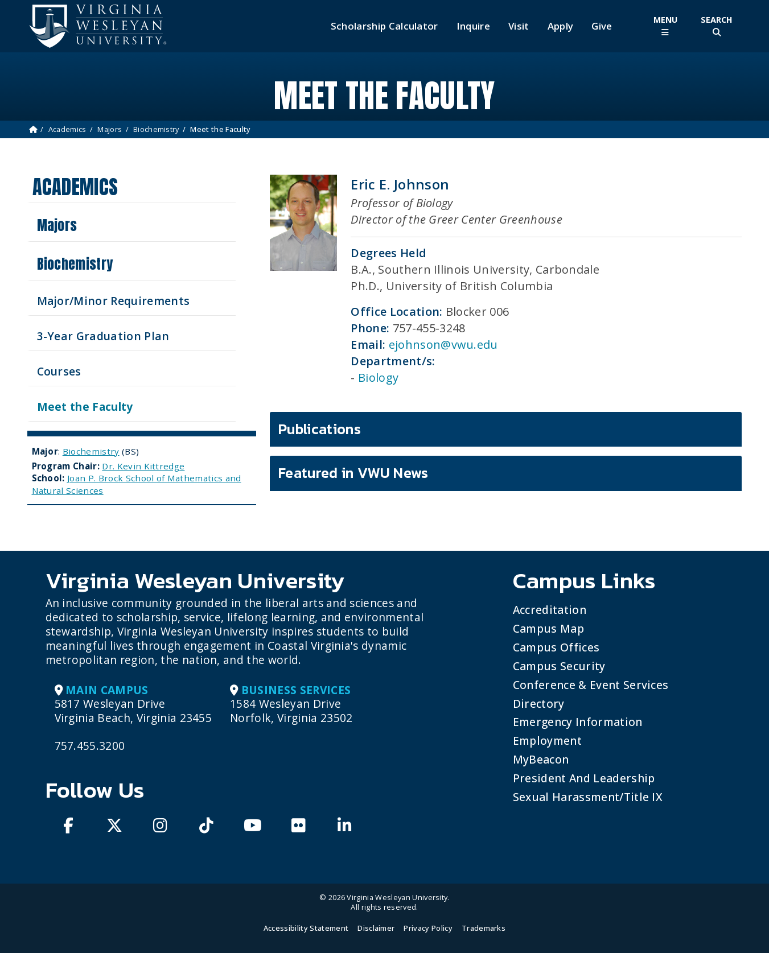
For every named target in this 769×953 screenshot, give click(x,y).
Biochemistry (156, 129)
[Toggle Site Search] (716, 26)
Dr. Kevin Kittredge (143, 466)
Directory (539, 703)
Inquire (473, 26)
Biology (378, 377)
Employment (547, 740)
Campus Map (548, 628)
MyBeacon (541, 759)
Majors (109, 129)
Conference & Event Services (591, 684)
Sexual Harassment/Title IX (588, 797)
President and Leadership (584, 778)
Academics (67, 129)
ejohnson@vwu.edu (443, 344)
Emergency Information (578, 721)
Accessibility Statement (306, 928)
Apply (561, 26)
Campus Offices (556, 647)
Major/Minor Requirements (113, 300)
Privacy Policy (428, 928)
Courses (59, 371)
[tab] (506, 429)
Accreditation (549, 609)
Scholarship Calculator (384, 26)
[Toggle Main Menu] (665, 26)
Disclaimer (375, 928)
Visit (518, 26)
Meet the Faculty (85, 406)
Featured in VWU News (353, 473)
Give (601, 26)
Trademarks (483, 928)
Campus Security (559, 666)
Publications (319, 429)
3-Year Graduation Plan (103, 336)
